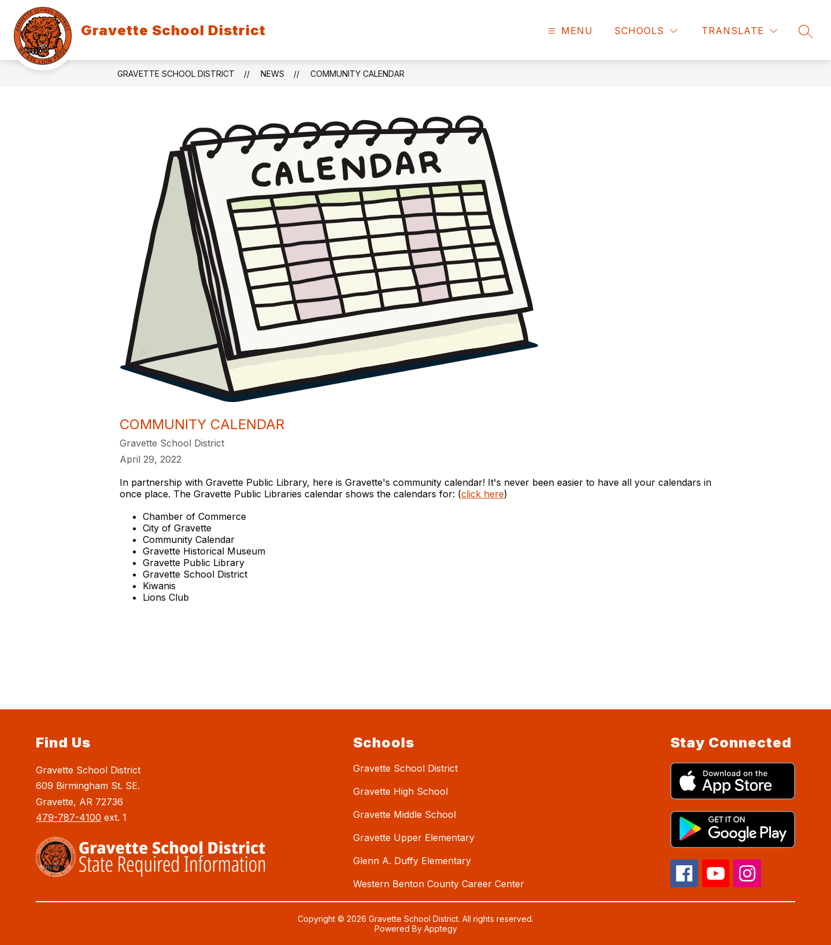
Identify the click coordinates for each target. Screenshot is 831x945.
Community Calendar (357, 74)
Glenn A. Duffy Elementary (412, 860)
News (272, 74)
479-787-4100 (68, 817)
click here (482, 494)
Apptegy (440, 928)
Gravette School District (176, 74)
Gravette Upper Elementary (413, 837)
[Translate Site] (739, 31)
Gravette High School (400, 791)
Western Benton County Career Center (438, 884)
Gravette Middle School (404, 814)
